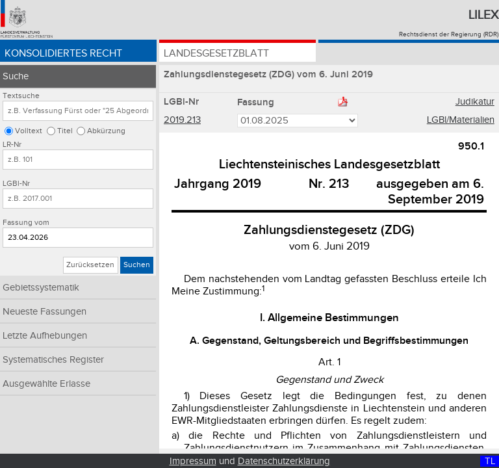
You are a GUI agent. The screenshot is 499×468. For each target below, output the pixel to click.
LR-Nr (12, 145)
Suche (16, 76)
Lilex (483, 15)
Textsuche (21, 96)
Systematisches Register (53, 359)
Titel (65, 131)
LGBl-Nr (16, 183)
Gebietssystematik (41, 287)
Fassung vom (26, 223)
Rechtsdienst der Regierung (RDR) (448, 34)
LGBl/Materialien (460, 119)
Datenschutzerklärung (284, 461)
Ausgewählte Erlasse (46, 383)
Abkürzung (106, 131)
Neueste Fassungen (44, 311)
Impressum (193, 461)
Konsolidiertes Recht (63, 53)
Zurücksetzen (90, 265)
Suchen (136, 265)
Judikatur (474, 101)
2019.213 (182, 119)
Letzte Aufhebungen (45, 335)
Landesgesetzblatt (216, 53)
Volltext (28, 131)
